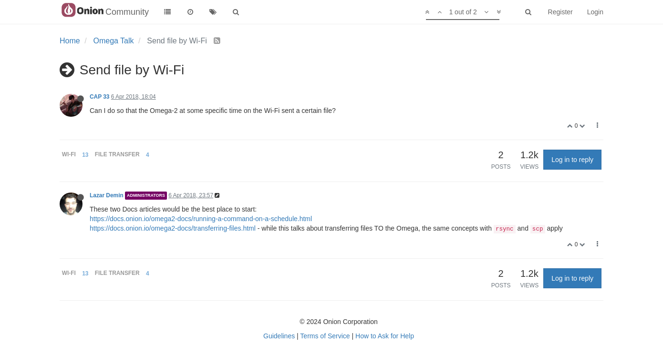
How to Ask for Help (384, 336)
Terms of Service (325, 336)
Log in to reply (572, 159)
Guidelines (279, 336)
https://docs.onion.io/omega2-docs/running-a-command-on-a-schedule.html (201, 219)
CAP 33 (99, 96)
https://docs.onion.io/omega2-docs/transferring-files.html (173, 228)
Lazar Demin (107, 195)
